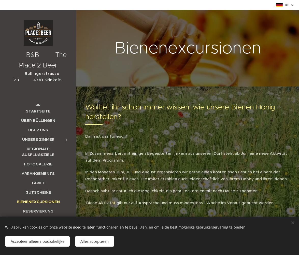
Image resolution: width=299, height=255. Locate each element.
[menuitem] (38, 111)
